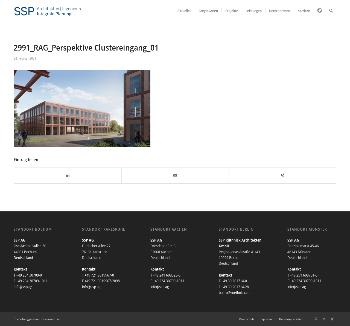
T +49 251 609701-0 (302, 275)
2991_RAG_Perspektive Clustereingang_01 (86, 47)
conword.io (52, 319)
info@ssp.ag (23, 286)
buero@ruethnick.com (235, 292)
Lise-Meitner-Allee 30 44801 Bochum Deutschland (30, 251)
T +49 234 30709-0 (28, 275)
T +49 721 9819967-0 (98, 275)
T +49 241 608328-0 (165, 275)
